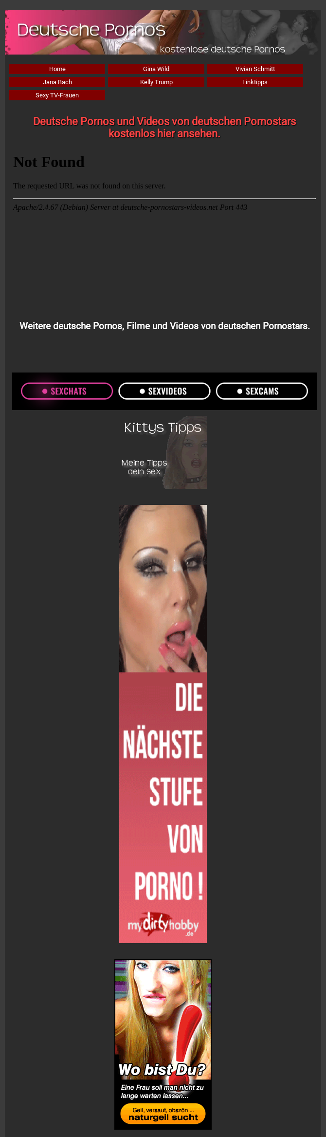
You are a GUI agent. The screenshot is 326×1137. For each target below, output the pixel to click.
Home (57, 69)
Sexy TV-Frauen (57, 95)
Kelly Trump (156, 82)
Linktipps (255, 82)
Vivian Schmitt (255, 69)
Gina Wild (156, 69)
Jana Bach (57, 82)
